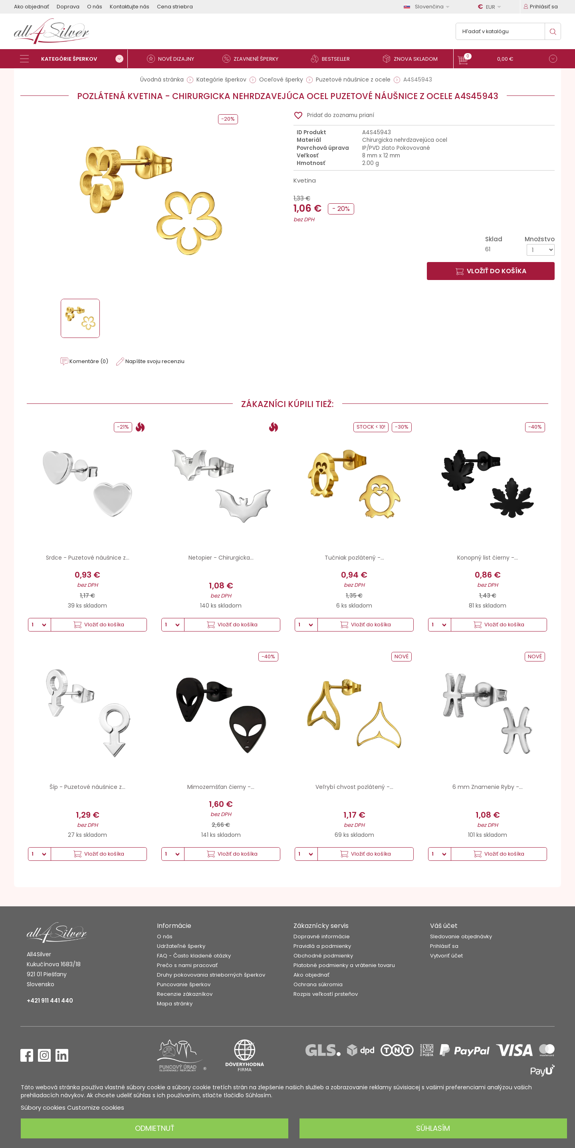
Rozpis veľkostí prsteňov (325, 994)
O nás (94, 6)
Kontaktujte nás (129, 6)
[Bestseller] (333, 59)
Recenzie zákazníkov (184, 994)
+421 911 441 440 (50, 1001)
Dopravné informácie (321, 936)
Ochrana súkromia (318, 984)
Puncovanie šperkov (183, 984)
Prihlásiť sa (444, 946)
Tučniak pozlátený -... (354, 558)
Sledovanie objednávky (461, 936)
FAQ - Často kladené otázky (194, 955)
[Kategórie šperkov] (74, 59)
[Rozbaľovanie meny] (490, 7)
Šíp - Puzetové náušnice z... (87, 787)
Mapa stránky (174, 1003)
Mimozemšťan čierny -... (220, 787)
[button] (507, 59)
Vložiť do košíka (491, 271)
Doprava (68, 6)
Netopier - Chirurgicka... (221, 558)
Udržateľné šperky (181, 946)
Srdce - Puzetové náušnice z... (87, 558)
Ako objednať (31, 6)
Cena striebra (175, 6)
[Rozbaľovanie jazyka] (428, 6)
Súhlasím (433, 1128)
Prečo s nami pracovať (187, 965)
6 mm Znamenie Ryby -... (487, 787)
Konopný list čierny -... (487, 558)
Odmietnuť (154, 1128)
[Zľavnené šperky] (253, 59)
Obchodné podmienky (323, 955)
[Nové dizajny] (174, 59)
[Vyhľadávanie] (508, 31)
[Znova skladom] (413, 59)
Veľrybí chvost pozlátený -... (354, 787)
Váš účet (444, 925)
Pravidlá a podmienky (322, 946)
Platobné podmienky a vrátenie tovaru (344, 965)
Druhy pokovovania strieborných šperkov (211, 975)
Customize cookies (95, 1107)
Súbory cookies (43, 1107)
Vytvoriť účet (446, 955)
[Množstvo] (541, 250)
